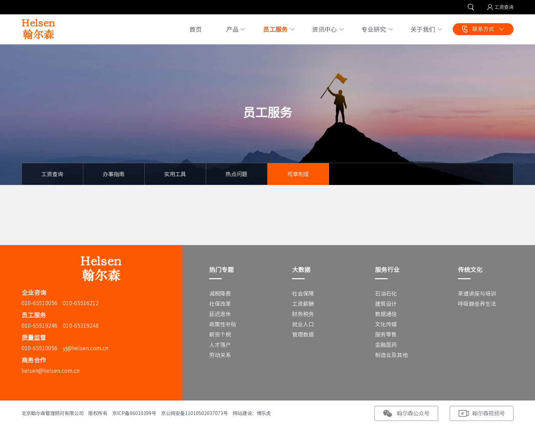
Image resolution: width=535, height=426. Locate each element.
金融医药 (386, 344)
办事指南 (114, 174)
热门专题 (221, 270)
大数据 (301, 270)
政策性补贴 (222, 324)
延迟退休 (220, 314)
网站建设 (242, 413)
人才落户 (220, 344)
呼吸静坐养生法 (477, 304)
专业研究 (373, 29)
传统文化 (470, 270)
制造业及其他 (391, 355)
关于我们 (422, 29)
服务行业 (387, 270)
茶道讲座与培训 (477, 293)
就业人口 (303, 324)
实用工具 (175, 174)
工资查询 (504, 7)
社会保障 (303, 293)
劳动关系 (220, 355)
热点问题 (236, 174)
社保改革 (220, 304)
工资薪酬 (303, 304)
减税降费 (220, 293)
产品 (232, 29)
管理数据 (303, 334)
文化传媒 (386, 324)
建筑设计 (386, 304)
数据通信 (386, 314)
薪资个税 (220, 334)
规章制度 (298, 174)
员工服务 (275, 29)
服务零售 (386, 334)
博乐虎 (264, 413)
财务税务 (303, 314)
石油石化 (386, 293)
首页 (195, 29)
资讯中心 (324, 29)
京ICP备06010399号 (134, 413)
